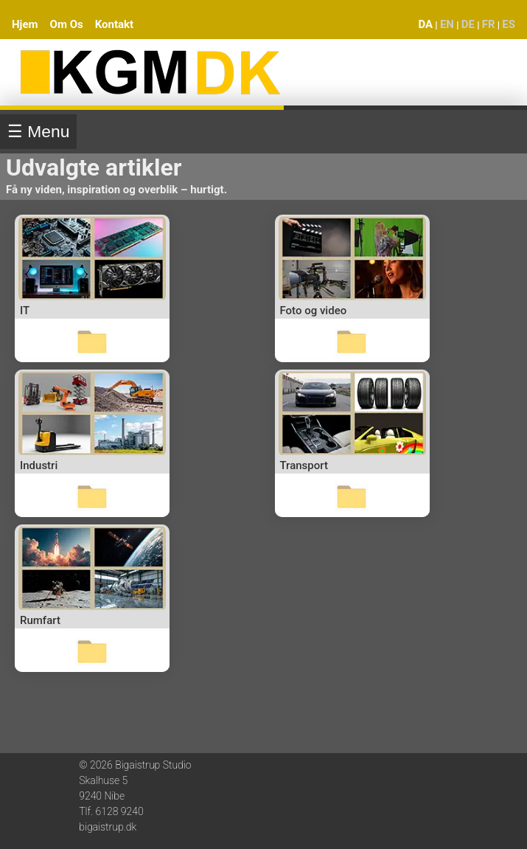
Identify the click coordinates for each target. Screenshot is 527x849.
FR (488, 24)
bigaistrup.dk (107, 827)
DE (468, 24)
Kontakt (114, 24)
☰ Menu (38, 131)
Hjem (25, 24)
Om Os (66, 24)
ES (508, 24)
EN (447, 24)
